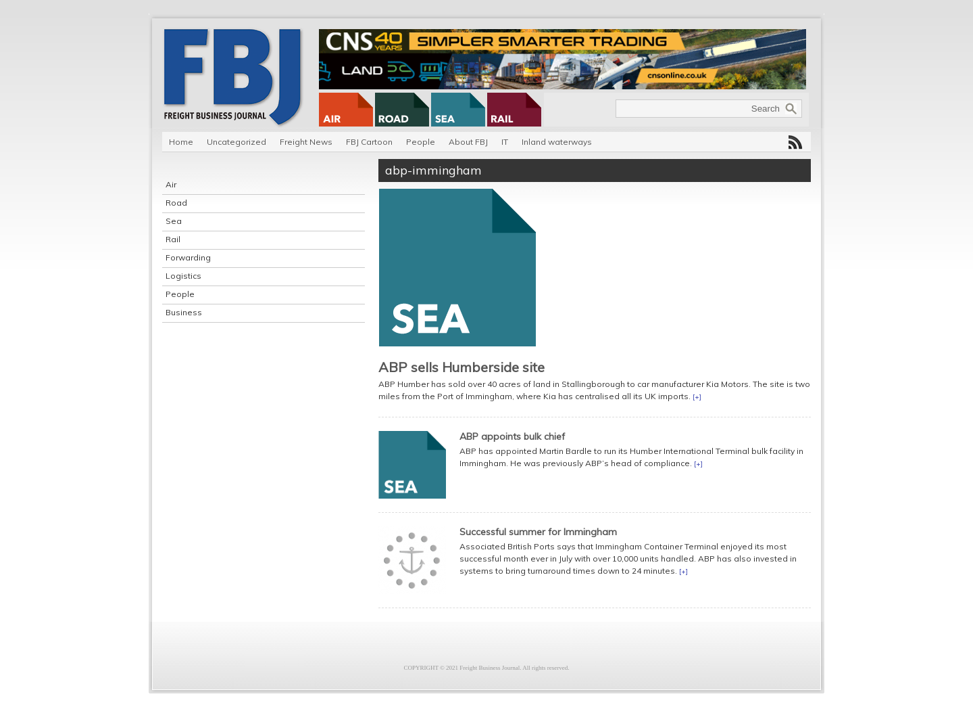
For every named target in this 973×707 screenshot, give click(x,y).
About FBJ (468, 142)
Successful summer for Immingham (538, 532)
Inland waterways (557, 142)
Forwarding (188, 257)
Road (176, 203)
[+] (697, 396)
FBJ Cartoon (369, 142)
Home (181, 142)
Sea (174, 221)
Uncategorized (236, 142)
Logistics (183, 276)
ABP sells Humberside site (461, 367)
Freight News (306, 142)
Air (171, 184)
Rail (173, 239)
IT (504, 142)
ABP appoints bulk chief (512, 436)
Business (184, 312)
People (420, 142)
